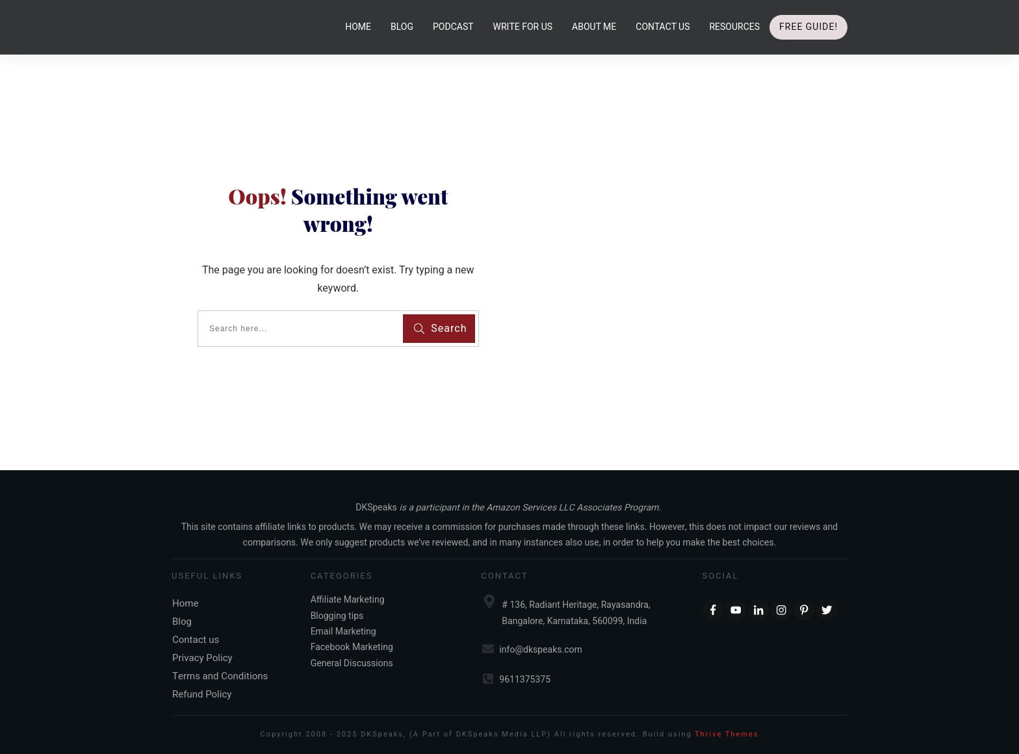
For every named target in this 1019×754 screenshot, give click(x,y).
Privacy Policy (202, 658)
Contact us (195, 640)
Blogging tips (337, 616)
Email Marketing (343, 631)
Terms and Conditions (220, 676)
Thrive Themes (726, 734)
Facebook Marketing (352, 647)
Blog (182, 621)
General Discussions (352, 663)
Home (185, 603)
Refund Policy (201, 694)
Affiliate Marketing (348, 600)
